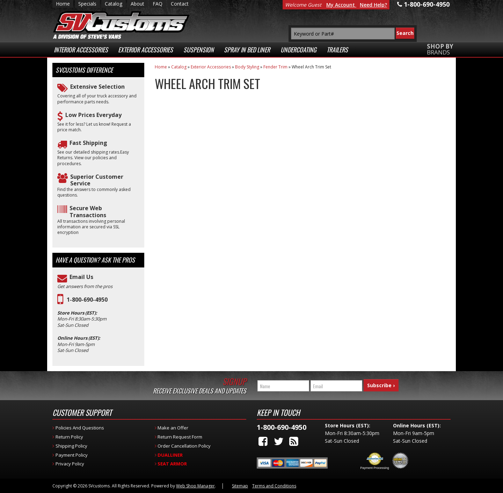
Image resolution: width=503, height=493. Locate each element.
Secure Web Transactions (88, 211)
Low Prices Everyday (93, 115)
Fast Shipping (88, 143)
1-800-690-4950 (87, 299)
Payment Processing (374, 468)
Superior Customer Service (96, 180)
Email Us (81, 277)
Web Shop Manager (195, 486)
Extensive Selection (97, 86)
